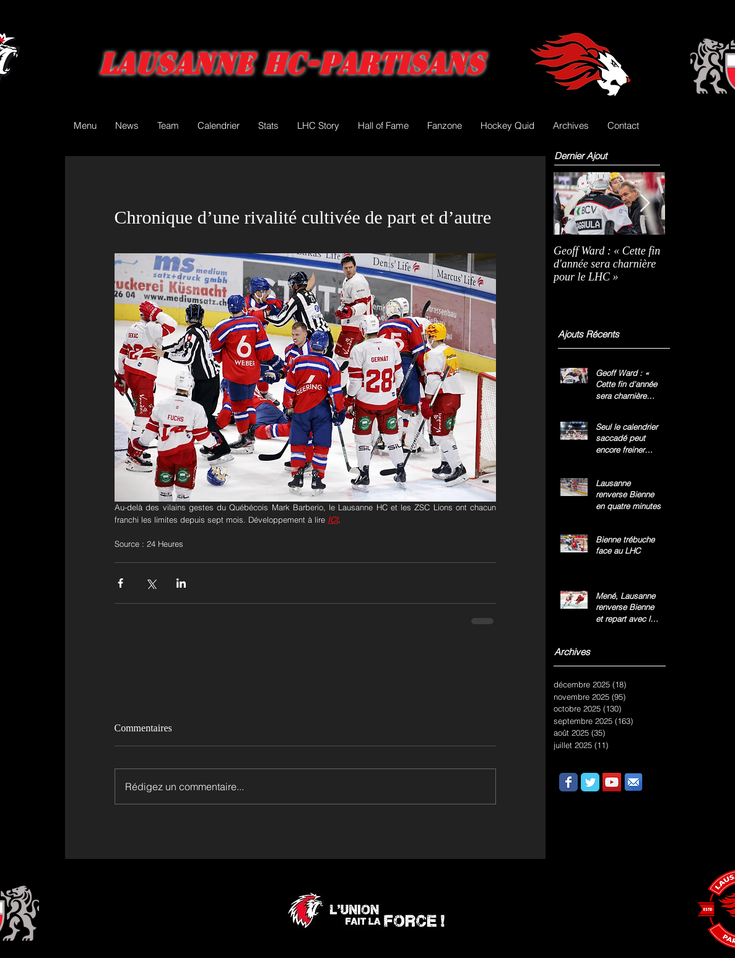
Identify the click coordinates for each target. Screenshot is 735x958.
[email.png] (633, 782)
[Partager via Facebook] (120, 583)
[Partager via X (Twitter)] (151, 583)
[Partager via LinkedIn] (181, 583)
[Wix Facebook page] (568, 782)
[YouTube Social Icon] (611, 782)
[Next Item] (645, 203)
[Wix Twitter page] (590, 782)
